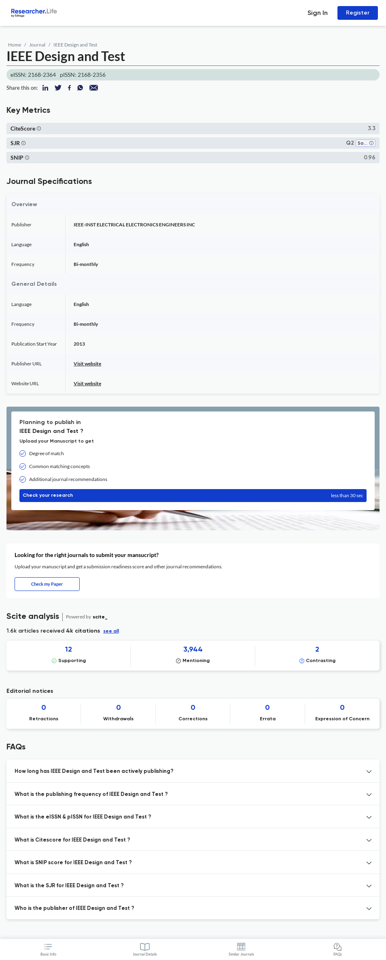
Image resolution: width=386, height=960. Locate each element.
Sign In (318, 13)
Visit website (87, 364)
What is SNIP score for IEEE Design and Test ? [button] (73, 862)
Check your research (193, 495)
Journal (37, 45)
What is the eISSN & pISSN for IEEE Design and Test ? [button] (83, 817)
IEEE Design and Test (75, 45)
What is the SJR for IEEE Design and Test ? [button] (69, 885)
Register (357, 12)
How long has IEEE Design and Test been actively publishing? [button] (94, 771)
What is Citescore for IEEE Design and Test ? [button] (72, 840)
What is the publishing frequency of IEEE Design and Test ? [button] (91, 794)
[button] (39, 128)
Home (14, 45)
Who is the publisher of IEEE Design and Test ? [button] (74, 908)
